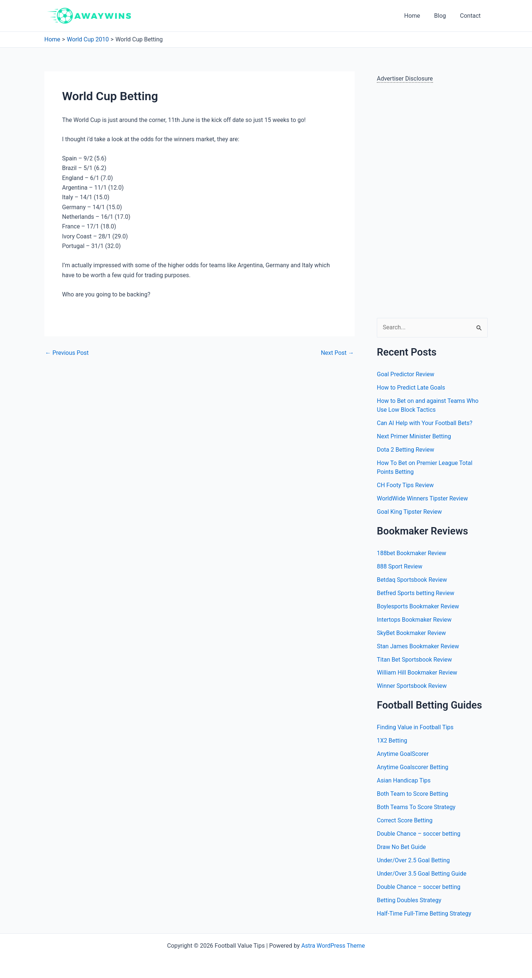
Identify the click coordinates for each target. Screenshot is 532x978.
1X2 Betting (392, 740)
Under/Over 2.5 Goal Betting (413, 860)
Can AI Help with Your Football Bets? (425, 423)
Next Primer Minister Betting (414, 436)
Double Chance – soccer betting (419, 834)
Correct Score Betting (405, 820)
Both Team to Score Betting (413, 794)
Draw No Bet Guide (401, 847)
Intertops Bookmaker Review (414, 619)
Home (418, 15)
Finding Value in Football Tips (415, 727)
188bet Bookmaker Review (412, 553)
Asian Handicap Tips (404, 780)
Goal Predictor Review (405, 374)
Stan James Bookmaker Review (418, 646)
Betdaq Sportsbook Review (412, 579)
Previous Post (67, 353)
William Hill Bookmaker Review (417, 672)
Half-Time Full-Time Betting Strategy (424, 913)
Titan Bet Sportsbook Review (414, 659)
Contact (471, 15)
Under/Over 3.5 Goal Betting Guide (422, 873)
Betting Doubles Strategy (409, 900)
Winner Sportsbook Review (412, 686)
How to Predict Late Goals (411, 387)
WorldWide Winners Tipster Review (422, 498)
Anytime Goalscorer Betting (413, 767)
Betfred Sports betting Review (416, 593)
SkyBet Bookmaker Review (411, 632)
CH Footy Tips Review (405, 485)
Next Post (337, 353)
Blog (443, 15)
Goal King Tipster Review (409, 511)
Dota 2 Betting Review (405, 449)
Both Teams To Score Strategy (416, 807)
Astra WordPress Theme (333, 945)
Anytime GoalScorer (403, 754)
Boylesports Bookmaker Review (418, 606)
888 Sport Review (400, 566)
